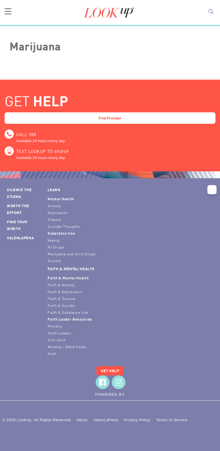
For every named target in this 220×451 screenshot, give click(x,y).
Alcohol (54, 260)
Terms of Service (172, 420)
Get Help (110, 370)
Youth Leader (59, 333)
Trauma (54, 219)
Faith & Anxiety (61, 284)
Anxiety (54, 205)
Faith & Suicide (61, 305)
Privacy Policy (137, 420)
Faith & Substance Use (68, 312)
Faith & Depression (65, 291)
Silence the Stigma (19, 193)
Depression (58, 212)
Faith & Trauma (61, 298)
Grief (52, 353)
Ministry (55, 326)
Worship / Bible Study (67, 346)
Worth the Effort (18, 209)
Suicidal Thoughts (63, 226)
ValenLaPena (20, 237)
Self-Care (56, 339)
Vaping (53, 240)
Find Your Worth (17, 225)
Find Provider (110, 118)
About (81, 420)
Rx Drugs (56, 247)
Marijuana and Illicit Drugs (71, 253)
